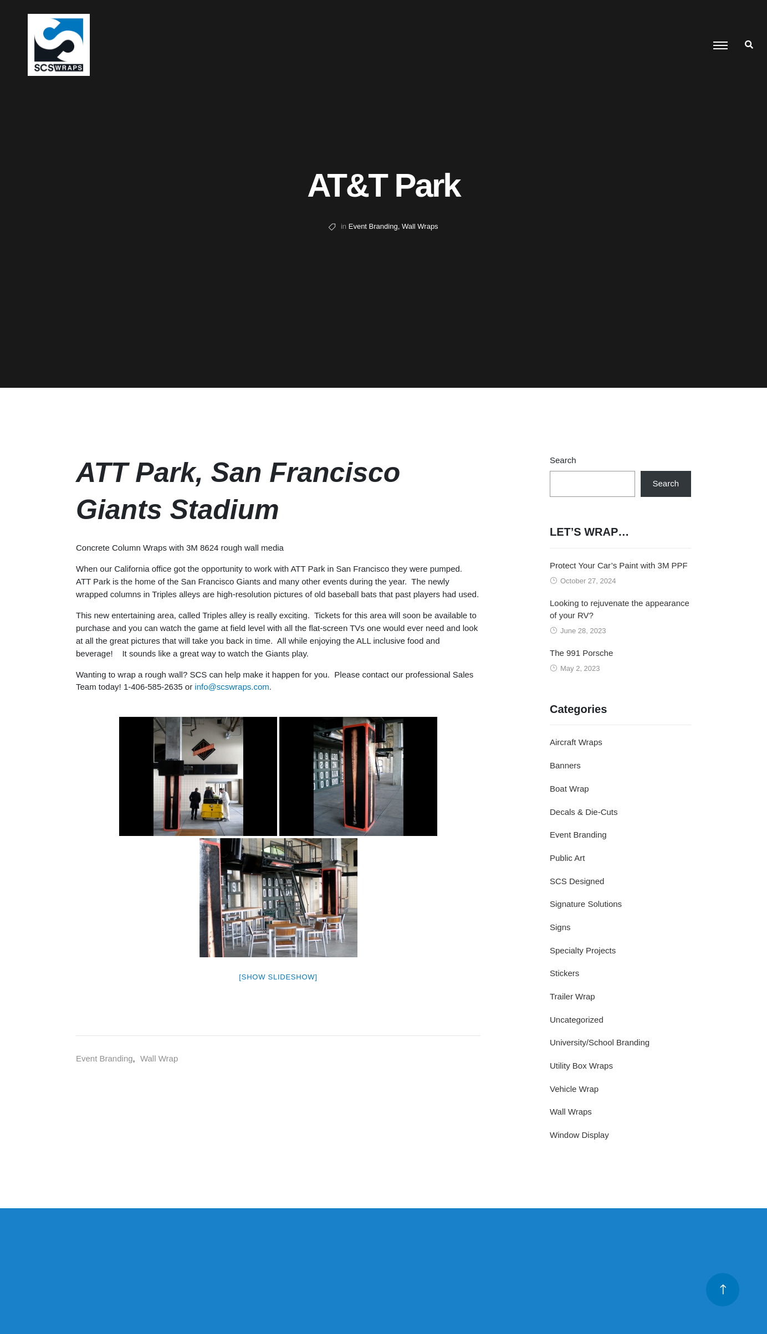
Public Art (567, 858)
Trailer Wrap (572, 996)
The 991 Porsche (581, 653)
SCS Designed (577, 881)
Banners (565, 765)
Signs (560, 927)
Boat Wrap (569, 788)
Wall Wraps (420, 226)
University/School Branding (600, 1042)
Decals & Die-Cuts (584, 812)
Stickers (564, 973)
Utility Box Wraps (581, 1065)
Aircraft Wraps (576, 742)
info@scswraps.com (232, 686)
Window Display (579, 1135)
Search (563, 460)
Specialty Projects (583, 950)
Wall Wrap (159, 1058)
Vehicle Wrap (574, 1089)
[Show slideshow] (278, 977)
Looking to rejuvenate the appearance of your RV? (619, 609)
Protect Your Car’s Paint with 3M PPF (619, 565)
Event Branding (373, 226)
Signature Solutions (586, 904)
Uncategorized (577, 1019)
